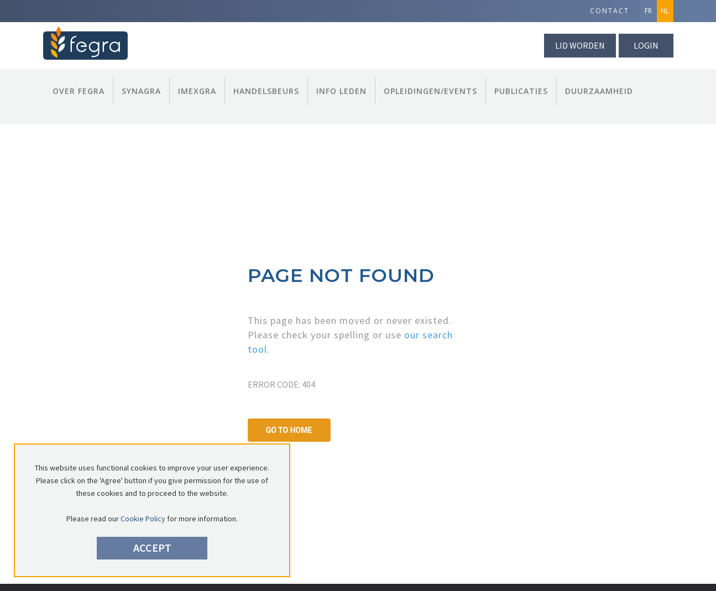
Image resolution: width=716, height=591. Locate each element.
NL (665, 10)
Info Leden (341, 91)
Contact (609, 10)
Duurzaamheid (599, 91)
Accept (152, 548)
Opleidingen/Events (430, 91)
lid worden (580, 45)
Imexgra (197, 91)
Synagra (141, 91)
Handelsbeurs (266, 91)
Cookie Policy (143, 519)
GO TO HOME (289, 430)
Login (646, 45)
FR (648, 10)
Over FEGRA (78, 91)
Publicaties (521, 91)
